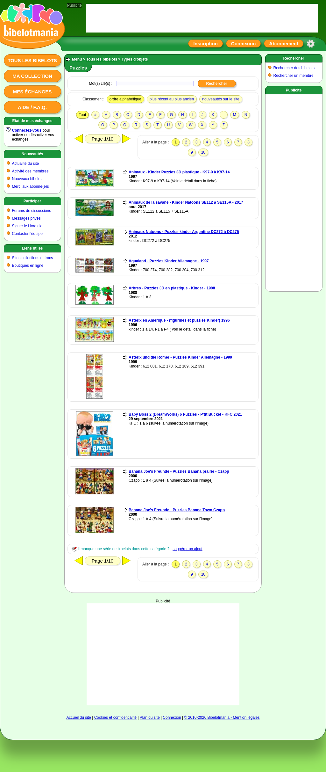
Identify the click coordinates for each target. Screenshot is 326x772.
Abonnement (283, 43)
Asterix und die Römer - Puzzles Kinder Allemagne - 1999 (180, 357)
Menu (77, 59)
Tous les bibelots (32, 60)
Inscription (205, 43)
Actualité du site (25, 163)
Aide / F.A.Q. (32, 107)
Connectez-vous (27, 130)
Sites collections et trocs (32, 258)
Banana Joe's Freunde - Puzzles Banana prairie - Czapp (179, 471)
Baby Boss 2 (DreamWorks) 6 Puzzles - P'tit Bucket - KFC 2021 (185, 414)
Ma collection (32, 76)
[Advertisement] (163, 635)
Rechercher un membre (293, 75)
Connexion (243, 43)
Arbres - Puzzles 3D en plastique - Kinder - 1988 (172, 288)
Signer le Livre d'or (28, 226)
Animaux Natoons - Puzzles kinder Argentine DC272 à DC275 (184, 231)
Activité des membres (30, 171)
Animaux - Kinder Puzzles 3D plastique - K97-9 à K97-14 (179, 172)
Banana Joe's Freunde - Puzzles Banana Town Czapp (177, 510)
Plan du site (150, 717)
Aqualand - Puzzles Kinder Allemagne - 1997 (169, 261)
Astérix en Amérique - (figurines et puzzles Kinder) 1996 (179, 320)
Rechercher (293, 58)
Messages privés (26, 218)
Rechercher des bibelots (294, 68)
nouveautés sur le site (220, 99)
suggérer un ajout (187, 549)
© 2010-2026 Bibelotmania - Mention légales (222, 717)
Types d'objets (135, 59)
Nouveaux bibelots (28, 179)
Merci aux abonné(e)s (30, 186)
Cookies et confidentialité (115, 717)
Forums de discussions (31, 210)
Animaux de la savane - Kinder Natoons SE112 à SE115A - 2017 (186, 202)
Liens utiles (32, 248)
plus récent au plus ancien (172, 99)
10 (203, 152)
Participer (32, 201)
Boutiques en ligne (28, 265)
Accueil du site (78, 717)
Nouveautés (32, 154)
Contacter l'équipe (27, 233)
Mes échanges (32, 91)
